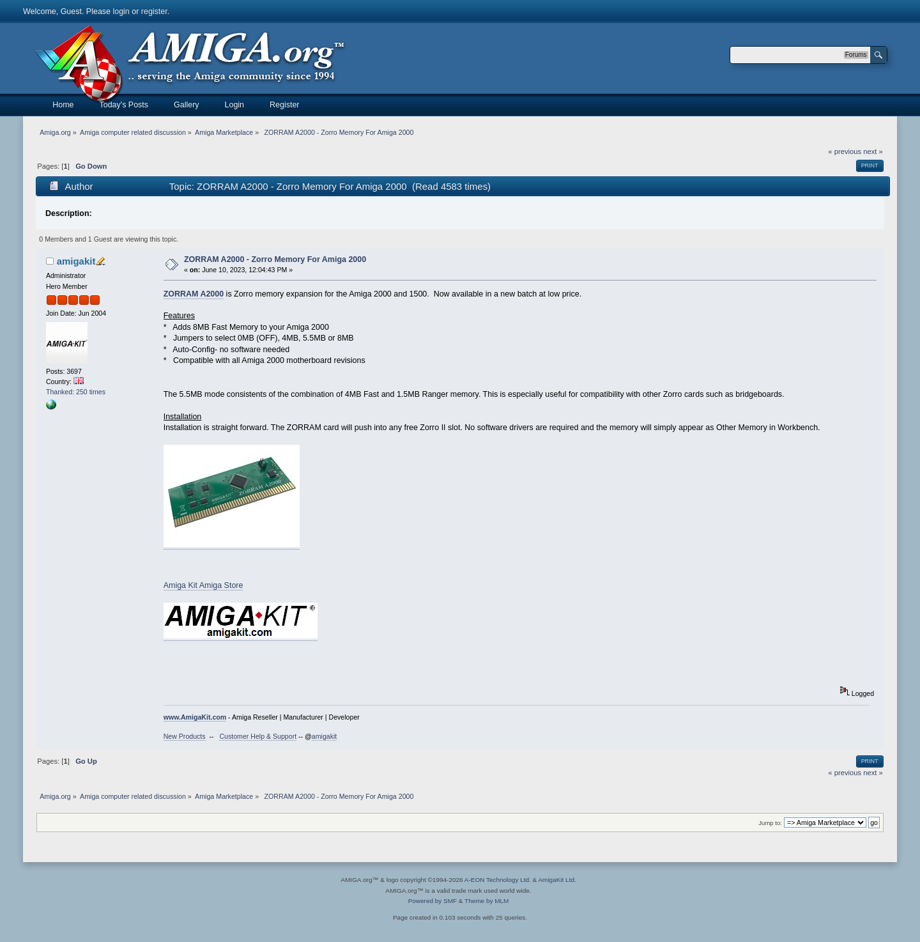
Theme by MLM (486, 900)
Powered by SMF (432, 900)
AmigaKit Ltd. (557, 879)
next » (873, 151)
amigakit (76, 261)
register (154, 11)
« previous (844, 151)
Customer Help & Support (257, 736)
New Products (185, 736)
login (120, 11)
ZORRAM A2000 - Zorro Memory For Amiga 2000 (275, 259)
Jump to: (770, 822)
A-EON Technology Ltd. (497, 879)
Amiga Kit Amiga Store (203, 585)
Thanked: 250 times (75, 392)
